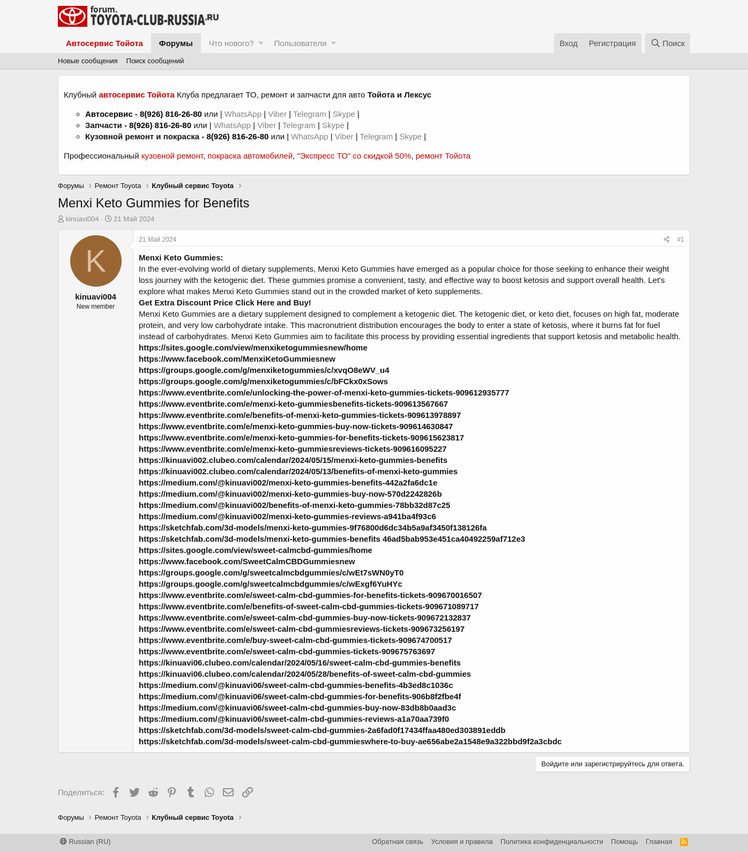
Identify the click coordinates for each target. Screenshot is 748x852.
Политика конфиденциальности (551, 842)
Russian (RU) (85, 842)
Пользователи (300, 43)
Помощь (624, 842)
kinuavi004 (82, 219)
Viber (277, 113)
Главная (659, 842)
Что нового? (231, 43)
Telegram (310, 113)
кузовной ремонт (172, 155)
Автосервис (109, 113)
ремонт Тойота (443, 155)
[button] (261, 43)
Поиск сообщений (155, 61)
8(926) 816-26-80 (171, 113)
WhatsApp (244, 113)
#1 (680, 239)
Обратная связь (397, 842)
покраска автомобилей (250, 155)
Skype (345, 113)
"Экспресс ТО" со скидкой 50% (354, 155)
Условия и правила (462, 842)
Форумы (176, 43)
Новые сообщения (88, 61)
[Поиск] (667, 43)
